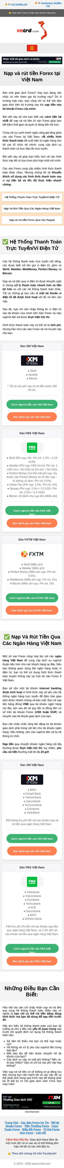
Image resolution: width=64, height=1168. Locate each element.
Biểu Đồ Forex (31, 1129)
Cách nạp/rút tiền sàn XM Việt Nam (32, 404)
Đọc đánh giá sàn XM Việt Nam (32, 416)
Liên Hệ (41, 1132)
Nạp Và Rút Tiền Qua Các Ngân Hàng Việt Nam (32, 208)
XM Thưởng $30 (19, 4)
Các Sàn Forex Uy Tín (35, 1122)
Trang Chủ (11, 1122)
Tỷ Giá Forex (51, 1129)
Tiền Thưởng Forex (36, 1126)
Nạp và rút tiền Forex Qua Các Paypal (32, 219)
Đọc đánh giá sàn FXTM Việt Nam (32, 610)
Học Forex (26, 1132)
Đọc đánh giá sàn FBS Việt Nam (32, 523)
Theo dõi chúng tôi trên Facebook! (34, 1153)
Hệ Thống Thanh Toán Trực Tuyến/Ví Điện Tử (32, 197)
